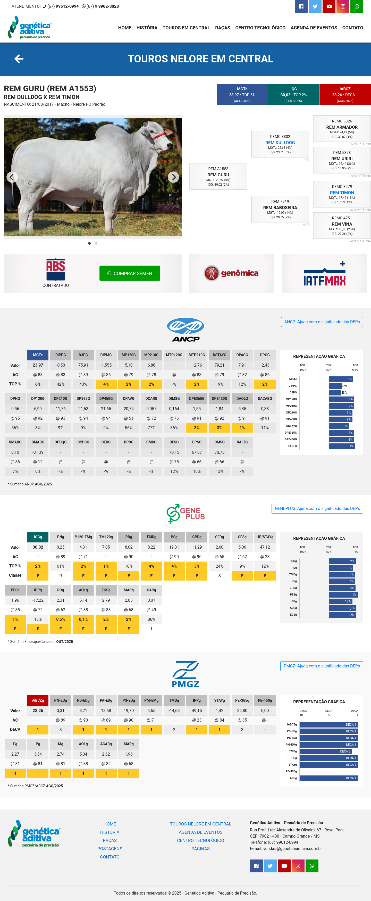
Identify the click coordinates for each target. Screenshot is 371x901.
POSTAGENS (109, 848)
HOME (124, 27)
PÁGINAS (201, 848)
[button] (19, 59)
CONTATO (352, 27)
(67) (103, 6)
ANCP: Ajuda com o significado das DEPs (322, 321)
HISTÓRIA (147, 27)
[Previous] (12, 177)
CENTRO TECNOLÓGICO (260, 27)
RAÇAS (222, 27)
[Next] (173, 177)
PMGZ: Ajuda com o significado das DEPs (322, 666)
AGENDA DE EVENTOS (314, 27)
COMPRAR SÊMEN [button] (129, 273)
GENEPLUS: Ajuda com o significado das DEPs (317, 508)
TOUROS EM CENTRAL (186, 27)
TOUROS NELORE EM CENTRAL (200, 59)
